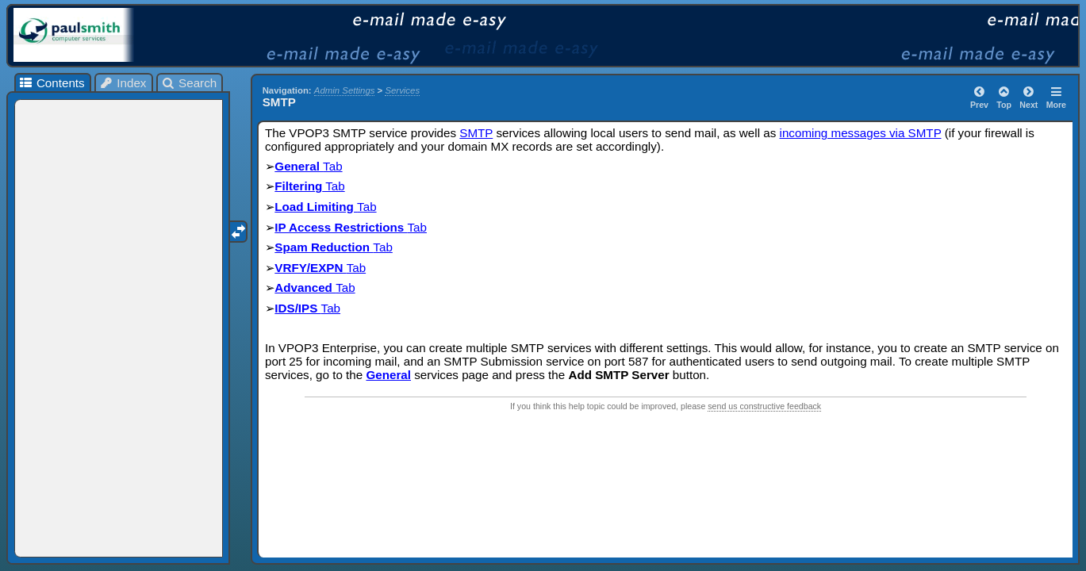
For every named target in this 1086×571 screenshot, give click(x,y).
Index (123, 83)
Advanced (305, 287)
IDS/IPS (297, 308)
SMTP (476, 133)
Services (402, 90)
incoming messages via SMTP (861, 133)
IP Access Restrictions (340, 227)
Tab (333, 166)
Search (189, 83)
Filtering (298, 186)
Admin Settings (344, 90)
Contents (51, 83)
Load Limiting (315, 206)
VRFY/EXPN (310, 267)
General (298, 166)
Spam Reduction (323, 247)
